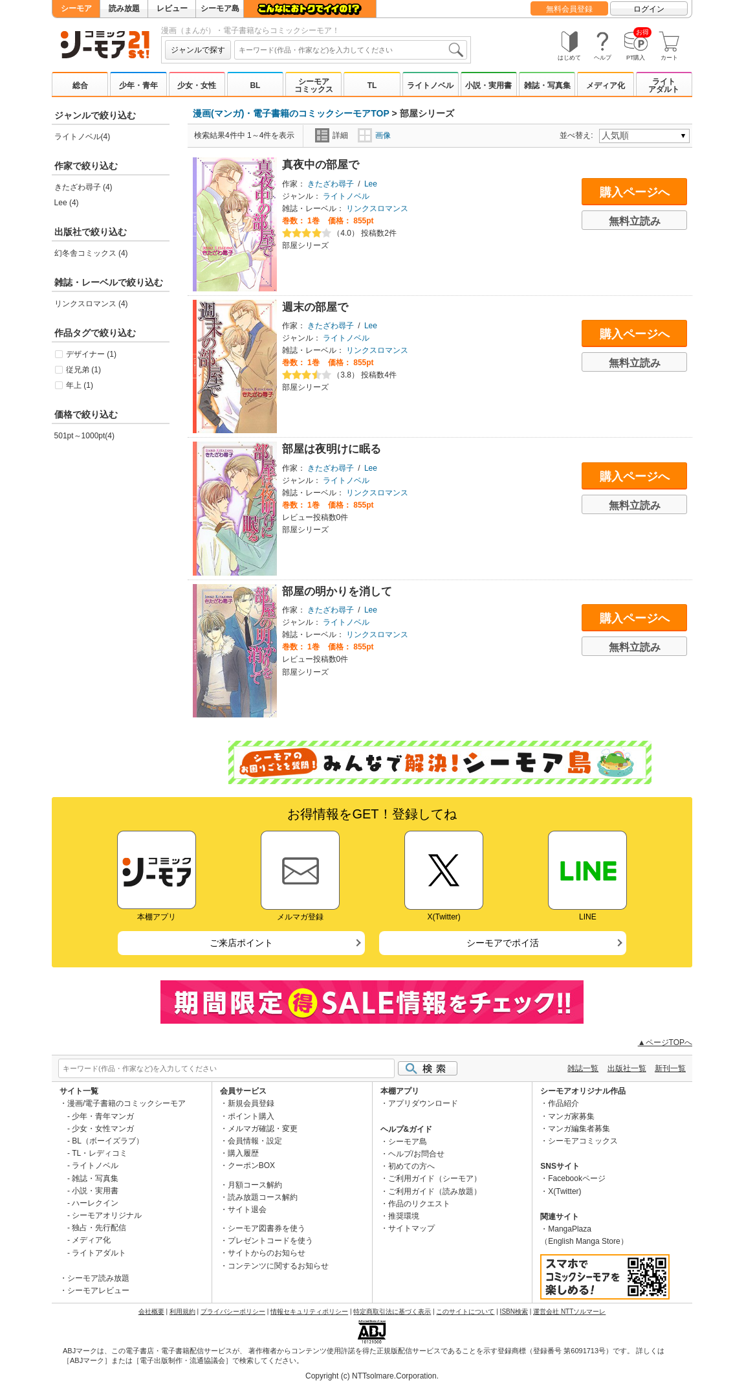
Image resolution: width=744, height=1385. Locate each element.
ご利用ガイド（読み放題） (434, 1191)
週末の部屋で (315, 307)
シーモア (76, 8)
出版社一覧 (626, 1068)
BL (255, 85)
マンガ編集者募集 (579, 1128)
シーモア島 (220, 8)
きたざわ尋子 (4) (83, 187)
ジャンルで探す (198, 49)
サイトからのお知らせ (266, 1252)
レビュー (172, 8)
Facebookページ (577, 1178)
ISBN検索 (514, 1311)
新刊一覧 (670, 1068)
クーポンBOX (251, 1165)
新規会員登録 (251, 1103)
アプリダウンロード (423, 1103)
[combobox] (350, 50)
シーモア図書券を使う (266, 1228)
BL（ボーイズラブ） (108, 1140)
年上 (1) (79, 385)
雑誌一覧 (582, 1068)
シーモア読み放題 (98, 1278)
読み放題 (124, 8)
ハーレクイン (95, 1203)
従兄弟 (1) (83, 369)
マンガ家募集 (571, 1116)
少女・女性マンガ (103, 1128)
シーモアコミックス (313, 85)
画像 (374, 135)
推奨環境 (403, 1216)
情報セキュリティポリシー (309, 1311)
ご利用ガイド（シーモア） (434, 1178)
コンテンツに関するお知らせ (278, 1265)
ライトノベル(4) (82, 136)
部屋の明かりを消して (337, 591)
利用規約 (182, 1311)
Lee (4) (66, 202)
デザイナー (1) (91, 354)
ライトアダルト (663, 85)
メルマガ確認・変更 (263, 1128)
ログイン (648, 9)
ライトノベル (430, 85)
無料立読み (635, 221)
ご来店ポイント (241, 943)
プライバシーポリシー (233, 1311)
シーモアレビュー (98, 1290)
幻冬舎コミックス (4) (91, 253)
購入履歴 (243, 1153)
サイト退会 (247, 1209)
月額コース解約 (255, 1184)
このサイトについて (465, 1311)
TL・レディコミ (99, 1153)
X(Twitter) (564, 1191)
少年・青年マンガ (103, 1116)
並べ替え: (578, 135)
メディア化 (605, 85)
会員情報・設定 (255, 1140)
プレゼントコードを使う (270, 1240)
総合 (80, 85)
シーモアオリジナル (107, 1215)
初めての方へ (411, 1166)
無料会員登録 (569, 9)
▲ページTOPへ (665, 1042)
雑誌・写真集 (547, 85)
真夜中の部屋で (320, 165)
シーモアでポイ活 (502, 943)
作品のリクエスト (419, 1203)
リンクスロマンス (377, 208)
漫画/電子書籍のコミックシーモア (126, 1103)
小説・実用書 (488, 85)
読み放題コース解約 (263, 1197)
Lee (370, 183)
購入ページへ (635, 192)
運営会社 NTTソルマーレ (569, 1311)
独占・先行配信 (99, 1227)
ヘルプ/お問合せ (416, 1153)
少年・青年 (138, 85)
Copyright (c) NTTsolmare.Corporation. (372, 1375)
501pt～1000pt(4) (84, 435)
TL (372, 85)
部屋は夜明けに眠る (331, 449)
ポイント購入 (251, 1116)
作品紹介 (563, 1103)
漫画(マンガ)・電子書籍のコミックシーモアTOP (291, 113)
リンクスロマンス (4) (91, 303)
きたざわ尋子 (330, 183)
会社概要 (151, 1311)
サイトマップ (411, 1228)
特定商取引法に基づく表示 (392, 1311)
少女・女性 (196, 85)
